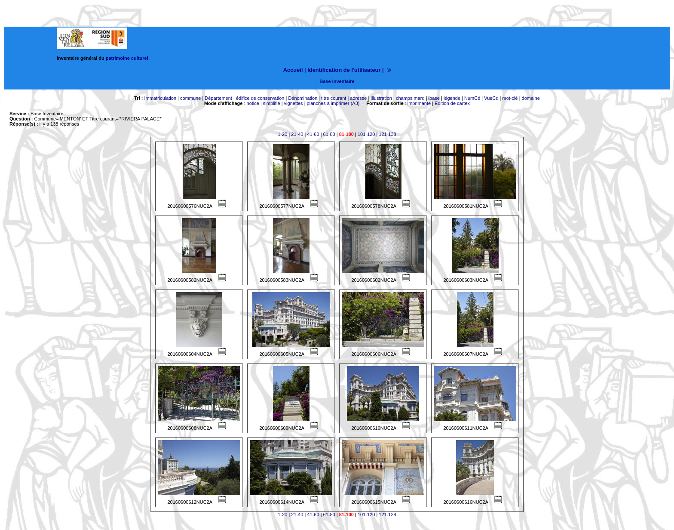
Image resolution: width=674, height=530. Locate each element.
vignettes (293, 103)
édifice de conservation (260, 98)
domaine (531, 98)
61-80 (329, 134)
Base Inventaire (336, 81)
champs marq (410, 98)
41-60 (313, 134)
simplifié (271, 103)
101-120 (366, 134)
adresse (358, 98)
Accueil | (294, 70)
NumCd (472, 98)
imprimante (419, 103)
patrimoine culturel (127, 58)
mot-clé (510, 98)
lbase (434, 98)
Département (218, 98)
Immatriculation (160, 98)
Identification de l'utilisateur (343, 70)
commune (190, 98)
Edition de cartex (452, 103)
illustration (381, 98)
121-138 (387, 134)
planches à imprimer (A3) (333, 103)
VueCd (491, 98)
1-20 (282, 134)
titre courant (333, 98)
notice (253, 103)
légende (452, 98)
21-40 (297, 134)
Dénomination (302, 98)
